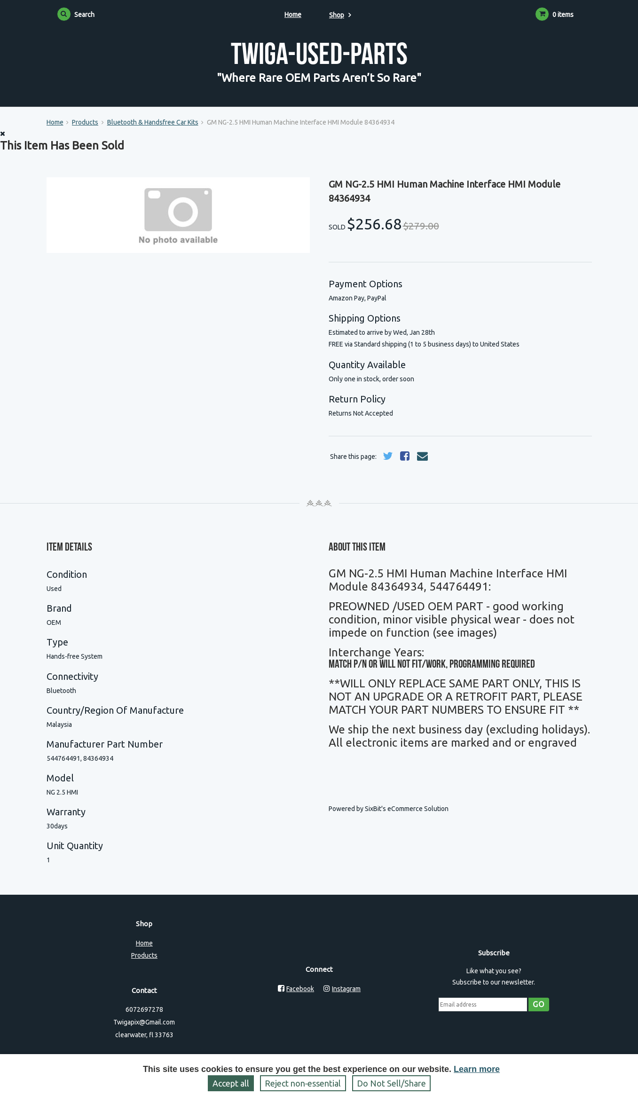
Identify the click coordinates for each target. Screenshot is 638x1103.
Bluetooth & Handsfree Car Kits (152, 122)
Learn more (477, 1069)
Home (292, 14)
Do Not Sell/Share (391, 1083)
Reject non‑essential (303, 1083)
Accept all (231, 1083)
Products (85, 122)
